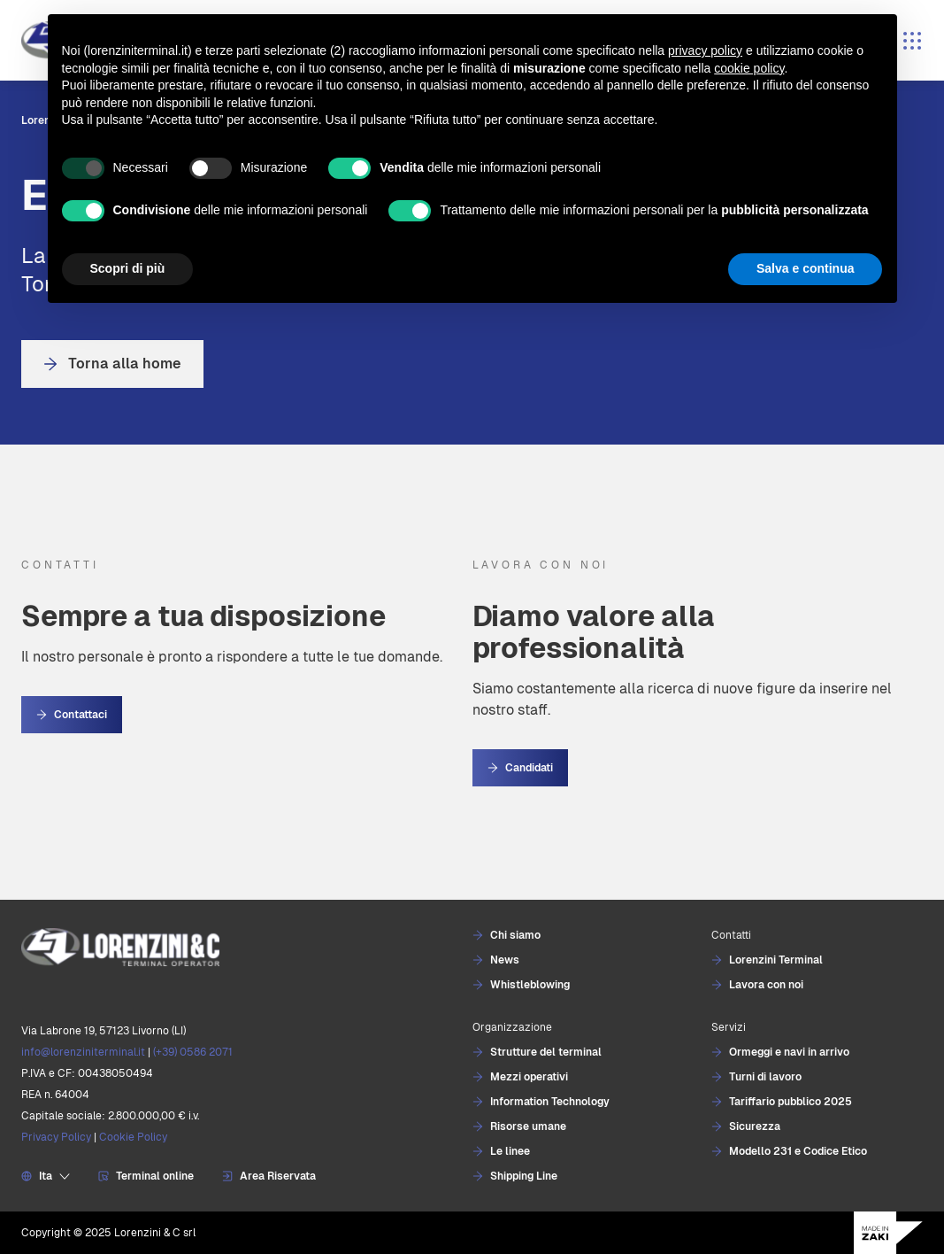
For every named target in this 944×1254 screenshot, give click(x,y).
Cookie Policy (133, 1137)
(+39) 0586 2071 (193, 1052)
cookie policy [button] (749, 68)
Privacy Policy (56, 1137)
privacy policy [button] (705, 50)
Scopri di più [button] (127, 268)
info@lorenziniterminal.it (83, 1052)
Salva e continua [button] (805, 268)
